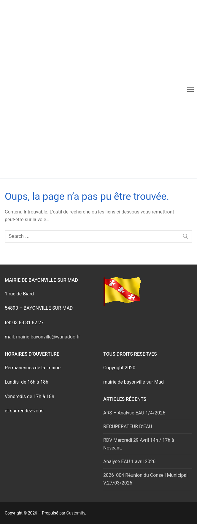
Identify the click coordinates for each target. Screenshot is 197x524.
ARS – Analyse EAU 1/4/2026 (134, 413)
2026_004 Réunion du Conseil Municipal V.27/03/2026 (145, 479)
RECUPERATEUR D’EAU (127, 426)
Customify (75, 513)
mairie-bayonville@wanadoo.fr (48, 337)
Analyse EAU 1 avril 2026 (129, 461)
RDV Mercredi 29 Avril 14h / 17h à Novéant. (138, 444)
